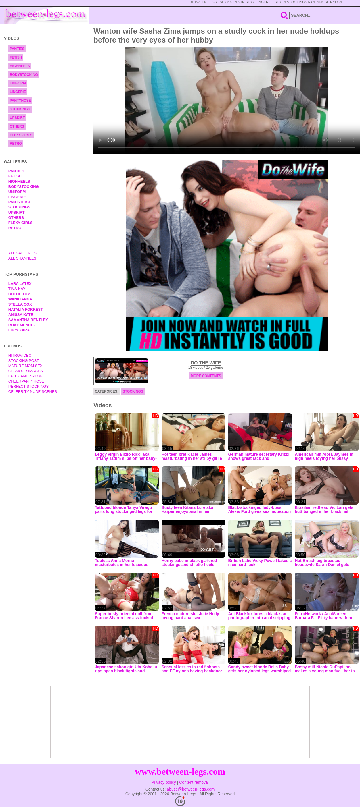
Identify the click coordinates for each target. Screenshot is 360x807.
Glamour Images (25, 371)
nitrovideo (20, 355)
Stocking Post (23, 360)
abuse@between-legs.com (191, 789)
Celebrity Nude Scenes (32, 391)
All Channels (22, 258)
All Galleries (22, 253)
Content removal (194, 782)
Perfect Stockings (28, 386)
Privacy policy (163, 782)
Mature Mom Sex (25, 366)
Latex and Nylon (25, 376)
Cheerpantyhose (26, 381)
